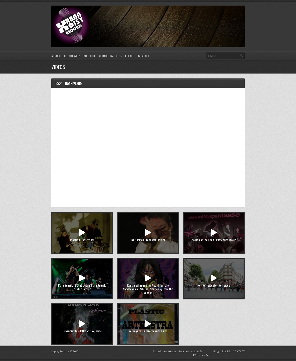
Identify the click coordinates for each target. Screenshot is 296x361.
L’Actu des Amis (202, 355)
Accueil (56, 56)
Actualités (105, 56)
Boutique (89, 56)
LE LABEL (130, 56)
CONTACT (143, 56)
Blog (119, 56)
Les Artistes (72, 56)
